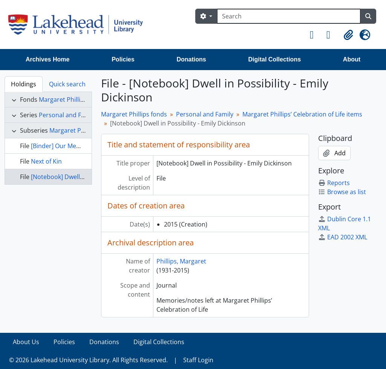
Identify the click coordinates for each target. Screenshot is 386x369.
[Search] (289, 16)
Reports (334, 183)
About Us (26, 342)
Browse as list (342, 192)
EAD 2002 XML (342, 237)
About (351, 59)
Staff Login (198, 360)
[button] (315, 35)
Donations (191, 59)
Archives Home (48, 59)
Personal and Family (67, 115)
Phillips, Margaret (181, 261)
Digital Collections (274, 59)
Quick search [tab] (67, 84)
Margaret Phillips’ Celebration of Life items (302, 114)
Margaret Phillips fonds (72, 99)
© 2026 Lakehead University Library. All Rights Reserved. (88, 360)
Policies (123, 59)
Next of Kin (46, 161)
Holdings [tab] (23, 84)
